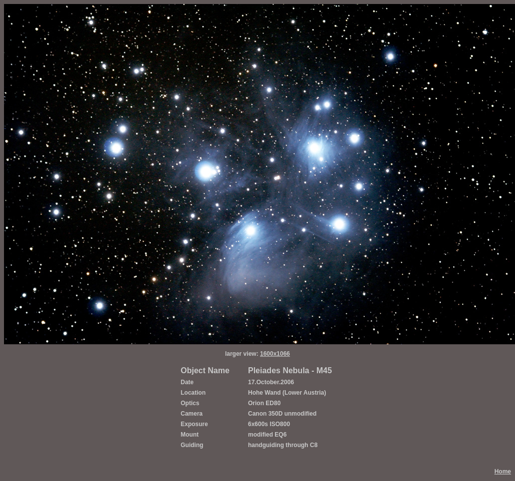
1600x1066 (275, 353)
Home (503, 471)
